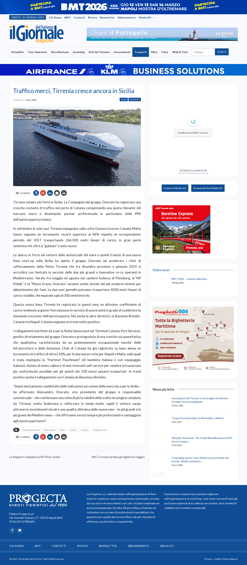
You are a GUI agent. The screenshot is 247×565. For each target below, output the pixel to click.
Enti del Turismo (99, 52)
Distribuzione (60, 52)
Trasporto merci (100, 430)
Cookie (217, 558)
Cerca (221, 51)
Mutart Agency (230, 558)
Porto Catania (50, 430)
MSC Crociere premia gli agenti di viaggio (118, 457)
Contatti (79, 17)
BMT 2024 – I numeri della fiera (189, 278)
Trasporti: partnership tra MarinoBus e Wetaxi (198, 418)
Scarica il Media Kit (175, 188)
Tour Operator (37, 52)
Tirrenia (72, 430)
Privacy (208, 558)
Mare (124, 99)
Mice (154, 52)
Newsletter (107, 17)
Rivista (92, 17)
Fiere (165, 52)
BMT (67, 17)
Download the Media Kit (207, 188)
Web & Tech (180, 52)
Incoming (79, 52)
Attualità (17, 52)
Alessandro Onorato (31, 430)
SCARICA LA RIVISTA (193, 170)
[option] (162, 34)
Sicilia (62, 430)
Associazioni (122, 52)
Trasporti (140, 52)
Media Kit (145, 17)
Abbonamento (127, 17)
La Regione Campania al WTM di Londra (34, 457)
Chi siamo (55, 17)
